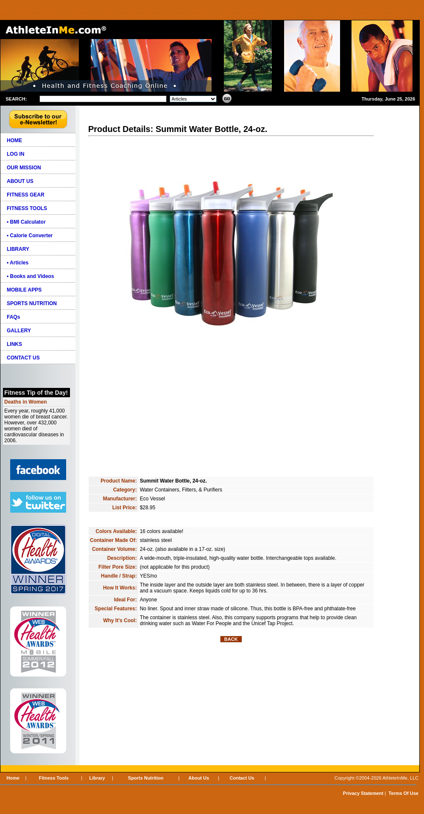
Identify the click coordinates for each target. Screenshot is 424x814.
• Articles (17, 263)
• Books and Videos (30, 276)
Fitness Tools (54, 777)
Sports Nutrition (146, 777)
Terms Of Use (403, 793)
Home (13, 777)
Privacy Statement (363, 793)
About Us (198, 777)
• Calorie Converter (30, 236)
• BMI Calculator (26, 222)
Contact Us (242, 777)
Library (97, 777)
